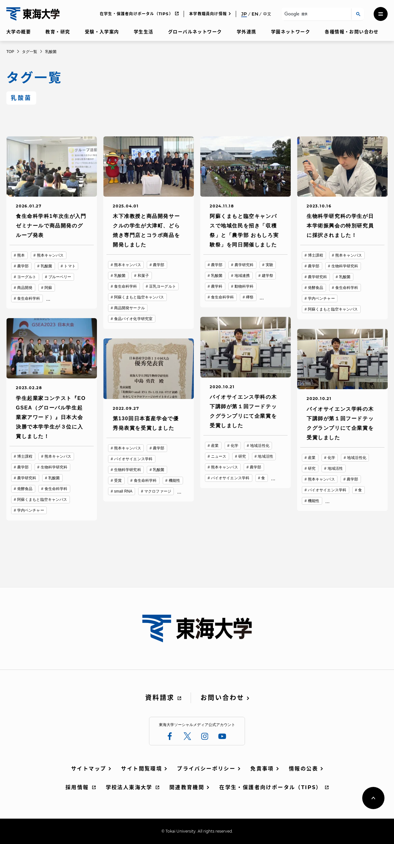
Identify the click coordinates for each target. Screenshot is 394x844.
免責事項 (262, 769)
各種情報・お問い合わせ (351, 32)
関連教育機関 (186, 787)
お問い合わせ (222, 698)
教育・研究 (57, 32)
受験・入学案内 (102, 32)
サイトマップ (88, 769)
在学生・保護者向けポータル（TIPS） (136, 13)
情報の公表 (303, 769)
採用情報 (77, 787)
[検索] (315, 14)
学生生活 (143, 32)
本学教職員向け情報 (208, 13)
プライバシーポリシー (206, 769)
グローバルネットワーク (195, 32)
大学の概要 (18, 32)
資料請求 (159, 698)
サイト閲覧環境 (141, 769)
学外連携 (246, 32)
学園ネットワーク (290, 32)
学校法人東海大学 (129, 787)
